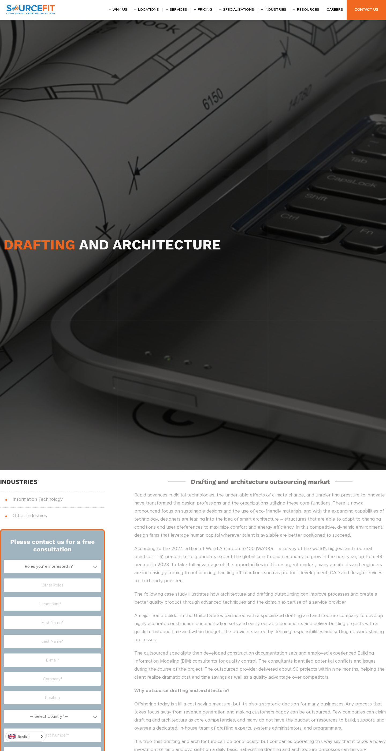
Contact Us (366, 10)
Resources (308, 10)
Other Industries (30, 515)
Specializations (238, 10)
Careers (334, 10)
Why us (120, 10)
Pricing (205, 10)
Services (178, 10)
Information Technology (38, 499)
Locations (148, 10)
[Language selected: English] (25, 736)
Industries (275, 10)
